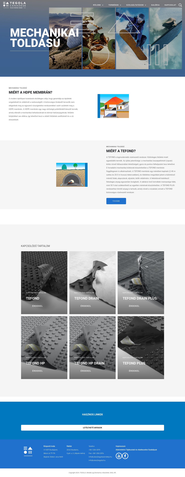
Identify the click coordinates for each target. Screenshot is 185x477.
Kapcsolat (170, 5)
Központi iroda (49, 446)
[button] (98, 5)
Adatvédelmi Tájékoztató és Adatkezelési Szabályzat (136, 450)
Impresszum (121, 446)
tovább (116, 201)
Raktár (69, 446)
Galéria (155, 5)
